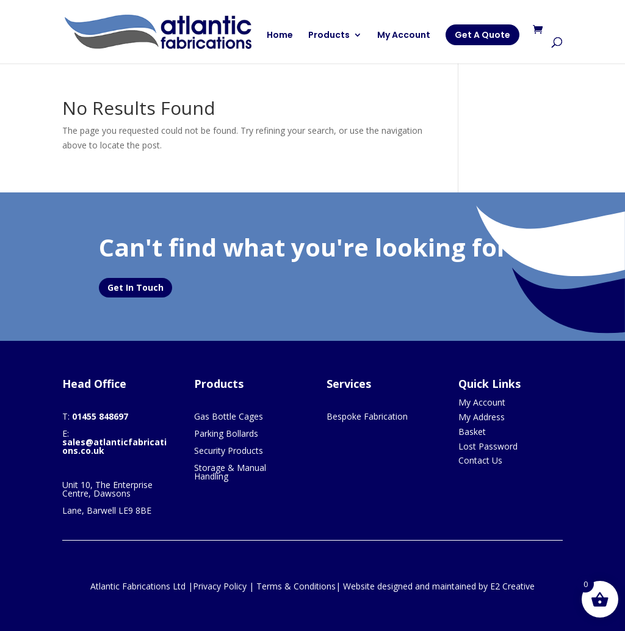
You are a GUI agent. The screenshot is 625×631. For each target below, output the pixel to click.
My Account (403, 36)
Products (329, 36)
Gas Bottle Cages (228, 416)
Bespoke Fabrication (367, 416)
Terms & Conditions (296, 586)
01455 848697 (100, 416)
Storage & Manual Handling (230, 472)
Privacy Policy (220, 586)
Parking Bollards (226, 433)
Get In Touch (135, 287)
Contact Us (480, 460)
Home (280, 36)
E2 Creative (512, 586)
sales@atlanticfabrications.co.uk (114, 446)
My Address (481, 417)
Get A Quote (482, 35)
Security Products (228, 450)
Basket (472, 431)
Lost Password (488, 446)
